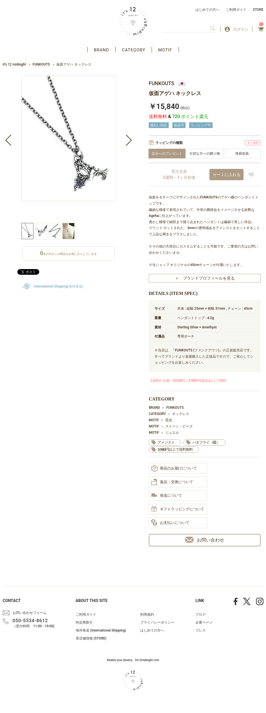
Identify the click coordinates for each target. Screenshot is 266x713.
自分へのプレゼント (167, 154)
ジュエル (172, 433)
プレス (200, 630)
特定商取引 (84, 622)
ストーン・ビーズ (179, 426)
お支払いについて (170, 523)
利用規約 (147, 614)
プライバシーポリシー (157, 622)
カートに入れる (226, 174)
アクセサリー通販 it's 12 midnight (133, 21)
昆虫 (168, 420)
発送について (166, 495)
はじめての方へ (207, 10)
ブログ (200, 614)
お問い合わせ (204, 540)
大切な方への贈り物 (204, 154)
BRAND (101, 50)
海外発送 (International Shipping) (101, 630)
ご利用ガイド (236, 10)
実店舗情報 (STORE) (91, 638)
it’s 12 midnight (14, 64)
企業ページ (204, 622)
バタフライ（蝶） (206, 442)
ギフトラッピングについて (177, 509)
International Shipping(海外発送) (58, 286)
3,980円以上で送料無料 (175, 449)
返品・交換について (172, 482)
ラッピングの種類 (169, 142)
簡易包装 (242, 154)
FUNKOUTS (41, 64)
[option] (68, 149)
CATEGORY (133, 50)
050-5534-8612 (30, 620)
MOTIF (165, 50)
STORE (258, 10)
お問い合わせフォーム (30, 613)
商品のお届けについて (174, 468)
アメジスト (166, 442)
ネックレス (180, 414)
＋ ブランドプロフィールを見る (205, 278)
